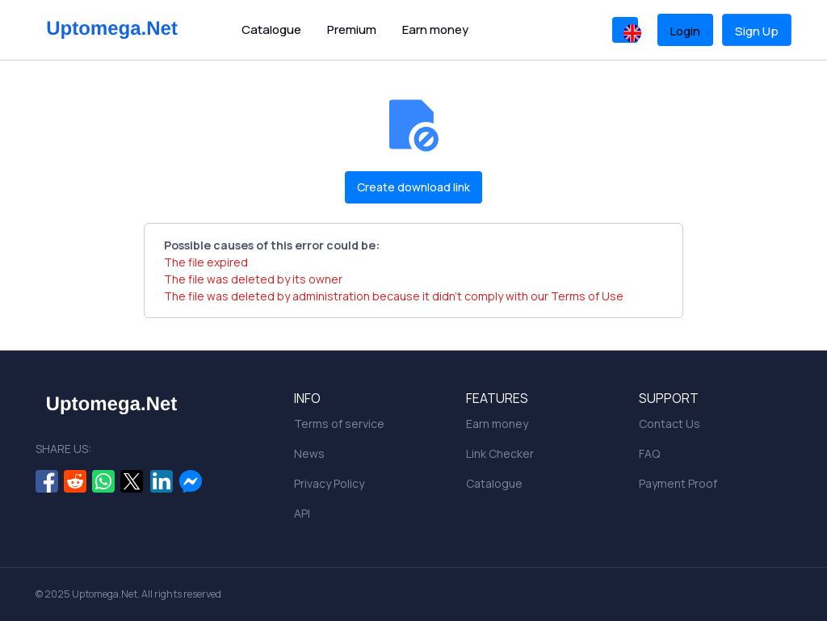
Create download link (413, 187)
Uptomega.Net (104, 594)
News (309, 453)
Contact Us (669, 423)
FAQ (649, 453)
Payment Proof (678, 483)
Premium (351, 29)
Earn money (435, 29)
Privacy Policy (329, 483)
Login (685, 31)
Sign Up (757, 31)
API (302, 513)
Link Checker (500, 453)
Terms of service (339, 423)
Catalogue (271, 29)
